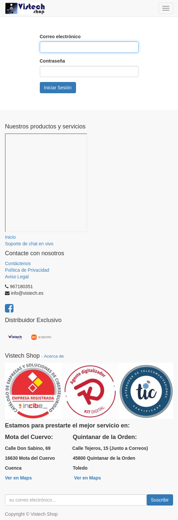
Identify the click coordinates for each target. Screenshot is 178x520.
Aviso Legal (17, 276)
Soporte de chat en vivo (29, 243)
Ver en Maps (18, 477)
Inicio (10, 237)
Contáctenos (18, 263)
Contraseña (52, 61)
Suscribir (160, 500)
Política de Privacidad (27, 270)
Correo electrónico (60, 36)
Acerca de (54, 356)
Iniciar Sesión (58, 87)
